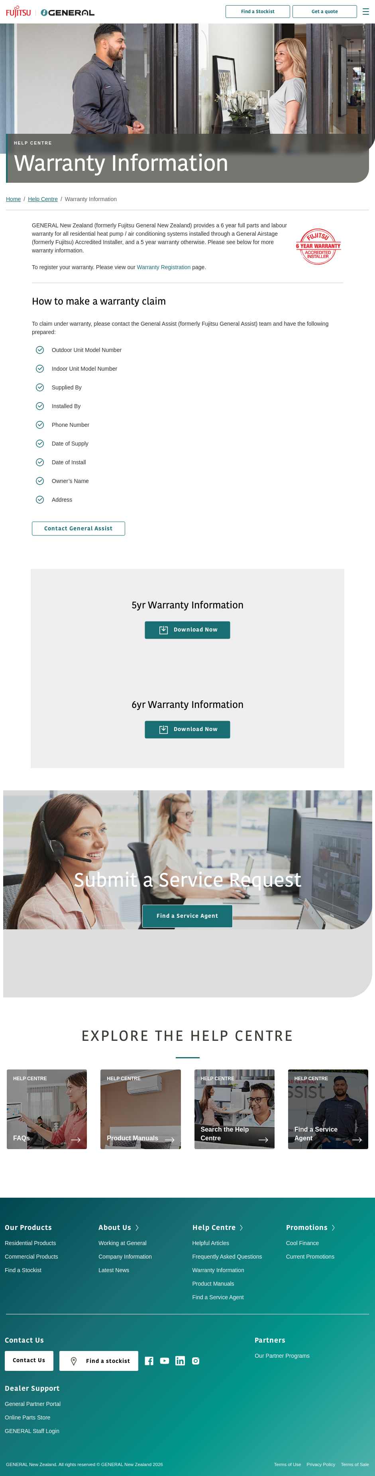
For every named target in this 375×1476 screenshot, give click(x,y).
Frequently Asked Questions (227, 1256)
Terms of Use (290, 1464)
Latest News (113, 1270)
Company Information (125, 1256)
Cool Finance (302, 1243)
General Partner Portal (33, 1404)
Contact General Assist (78, 528)
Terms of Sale (355, 1464)
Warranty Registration (164, 267)
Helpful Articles (211, 1243)
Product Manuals (213, 1284)
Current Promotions (310, 1256)
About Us (115, 1227)
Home (13, 199)
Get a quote (325, 11)
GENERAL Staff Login (32, 1431)
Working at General (122, 1243)
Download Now (188, 630)
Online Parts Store (27, 1417)
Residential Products (30, 1243)
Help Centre (43, 199)
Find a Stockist (258, 11)
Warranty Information (218, 1270)
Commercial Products (31, 1256)
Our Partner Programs (282, 1356)
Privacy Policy (324, 1464)
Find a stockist (98, 1361)
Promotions (307, 1227)
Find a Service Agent (187, 916)
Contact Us (29, 1360)
